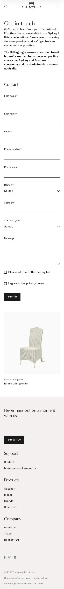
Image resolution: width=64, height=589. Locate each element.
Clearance (10, 507)
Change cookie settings (17, 578)
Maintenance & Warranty (20, 468)
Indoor (8, 495)
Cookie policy (40, 578)
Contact (9, 462)
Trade (8, 533)
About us (10, 527)
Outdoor (9, 489)
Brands (8, 501)
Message (9, 238)
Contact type (12, 220)
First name (11, 96)
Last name (10, 114)
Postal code (11, 167)
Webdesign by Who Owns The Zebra (24, 584)
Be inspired (11, 540)
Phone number (13, 149)
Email (8, 131)
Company (9, 203)
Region (9, 185)
